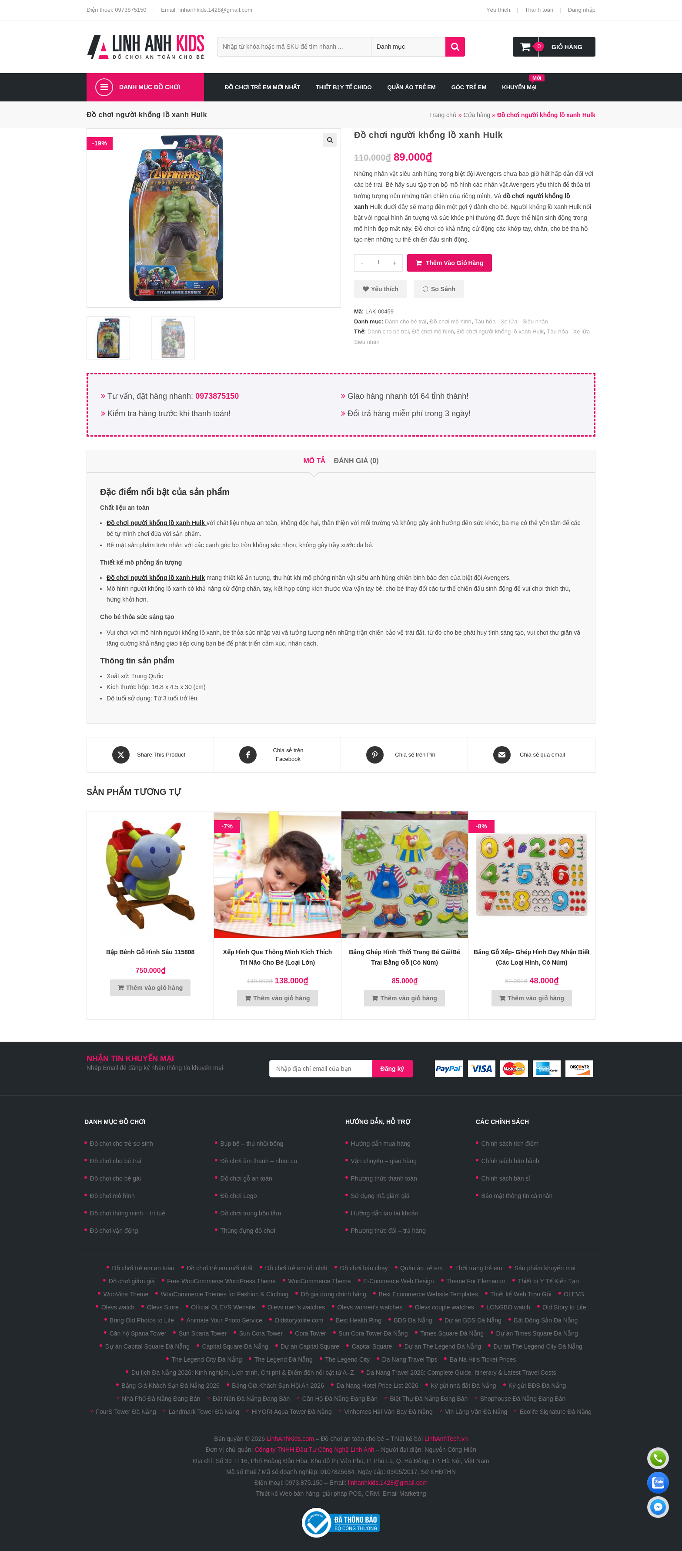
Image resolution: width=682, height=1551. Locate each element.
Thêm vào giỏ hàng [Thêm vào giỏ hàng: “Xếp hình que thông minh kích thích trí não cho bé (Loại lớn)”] (281, 998)
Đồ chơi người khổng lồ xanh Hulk (500, 331)
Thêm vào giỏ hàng (454, 262)
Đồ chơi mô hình (450, 321)
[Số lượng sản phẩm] (378, 263)
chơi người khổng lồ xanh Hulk (161, 522)
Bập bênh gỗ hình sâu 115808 (150, 952)
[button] (380, 289)
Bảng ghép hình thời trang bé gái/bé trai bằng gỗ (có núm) (404, 957)
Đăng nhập (581, 10)
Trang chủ (443, 114)
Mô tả (314, 460)
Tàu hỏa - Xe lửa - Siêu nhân (511, 321)
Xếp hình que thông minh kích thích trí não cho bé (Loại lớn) (277, 957)
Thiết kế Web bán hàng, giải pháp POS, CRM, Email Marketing (341, 1493)
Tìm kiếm (455, 47)
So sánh (443, 289)
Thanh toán (539, 10)
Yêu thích (498, 10)
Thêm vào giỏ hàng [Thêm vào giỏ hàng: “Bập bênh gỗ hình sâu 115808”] (154, 987)
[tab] (314, 461)
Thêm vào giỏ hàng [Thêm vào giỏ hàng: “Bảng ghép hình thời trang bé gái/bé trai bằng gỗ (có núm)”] (409, 998)
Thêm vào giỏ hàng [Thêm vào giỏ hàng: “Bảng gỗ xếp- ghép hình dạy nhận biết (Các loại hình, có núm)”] (536, 998)
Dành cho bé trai (405, 321)
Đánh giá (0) (356, 460)
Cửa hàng (476, 114)
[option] (117, 338)
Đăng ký (392, 1068)
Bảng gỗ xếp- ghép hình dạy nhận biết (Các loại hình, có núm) (532, 957)
